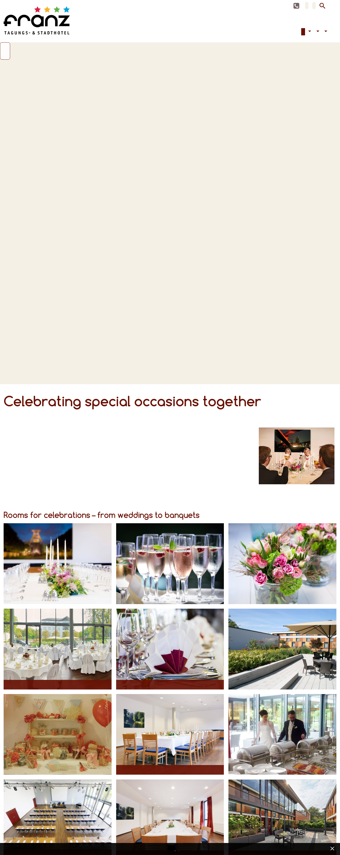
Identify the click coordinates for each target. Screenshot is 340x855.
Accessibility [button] (309, 32)
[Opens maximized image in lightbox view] (58, 564)
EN (314, 5)
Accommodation (295, 32)
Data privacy (176, 849)
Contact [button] (325, 32)
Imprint (179, 849)
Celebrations (303, 32)
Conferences (299, 32)
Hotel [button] (317, 32)
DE (306, 5)
